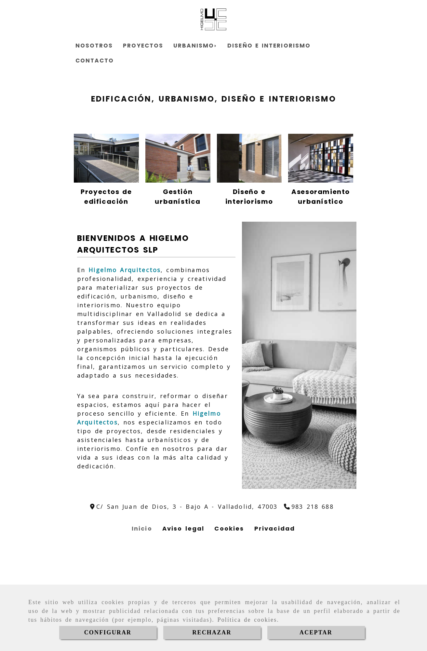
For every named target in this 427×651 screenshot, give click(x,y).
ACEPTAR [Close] (316, 632)
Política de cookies (247, 619)
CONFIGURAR (108, 632)
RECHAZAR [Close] (211, 632)
